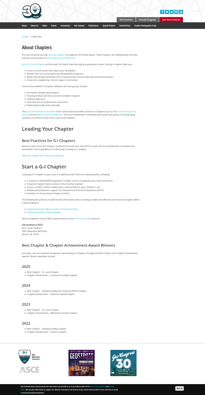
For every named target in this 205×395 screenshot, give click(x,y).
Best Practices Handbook (49, 114)
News (44, 25)
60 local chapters (57, 54)
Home (24, 25)
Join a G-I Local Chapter (33, 64)
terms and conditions (98, 387)
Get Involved (126, 19)
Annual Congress (147, 19)
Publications (93, 25)
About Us (34, 25)
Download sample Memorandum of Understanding (52, 209)
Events (53, 25)
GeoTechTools (124, 25)
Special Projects (109, 25)
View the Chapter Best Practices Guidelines (43, 155)
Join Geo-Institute (171, 19)
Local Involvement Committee (40, 111)
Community (65, 25)
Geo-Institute (80, 218)
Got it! (179, 389)
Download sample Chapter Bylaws (44, 212)
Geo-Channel (79, 25)
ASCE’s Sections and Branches (60, 58)
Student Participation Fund (145, 25)
